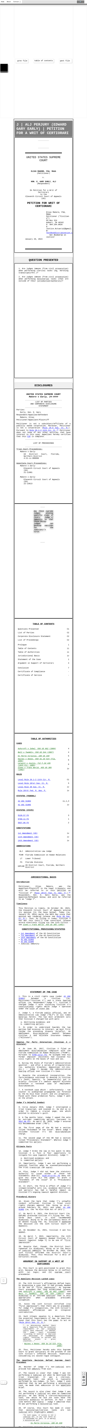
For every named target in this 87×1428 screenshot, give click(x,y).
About (9, 2)
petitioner (33, 1336)
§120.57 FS (23, 815)
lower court (36, 1332)
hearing (67, 1001)
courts (26, 1330)
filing (43, 919)
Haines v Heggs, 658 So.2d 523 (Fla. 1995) (43, 1345)
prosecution (61, 269)
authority (56, 281)
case (37, 434)
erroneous (54, 1220)
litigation (24, 1300)
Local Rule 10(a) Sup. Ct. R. (33, 783)
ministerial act (32, 1420)
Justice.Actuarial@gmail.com (61, 229)
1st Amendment (28, 934)
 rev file (21, 61)
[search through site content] (49, 1)
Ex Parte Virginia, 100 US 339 (33, 756)
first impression (46, 1288)
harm (38, 1201)
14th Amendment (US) (28, 841)
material (23, 1017)
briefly (60, 1031)
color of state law (39, 1009)
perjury (40, 1024)
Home (2, 2)
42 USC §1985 (24, 805)
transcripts (25, 273)
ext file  (65, 61)
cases (34, 1415)
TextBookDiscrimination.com (60, 233)
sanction (50, 1296)
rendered (37, 916)
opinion (27, 912)
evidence (40, 1022)
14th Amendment (28, 938)
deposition (54, 1067)
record (31, 1373)
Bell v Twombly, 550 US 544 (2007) (36, 752)
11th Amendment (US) (28, 837)
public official (52, 1013)
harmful (53, 1190)
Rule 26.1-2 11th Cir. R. (43, 430)
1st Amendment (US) (27, 833)
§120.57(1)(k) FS (51, 1176)
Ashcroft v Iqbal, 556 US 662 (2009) (37, 749)
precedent (31, 1290)
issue (39, 1174)
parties (22, 1029)
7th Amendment (28, 936)
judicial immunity (31, 1251)
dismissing (27, 1285)
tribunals (60, 888)
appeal (22, 1232)
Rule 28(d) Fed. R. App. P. (32, 791)
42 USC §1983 (24, 801)
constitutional (26, 1007)
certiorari (40, 1352)
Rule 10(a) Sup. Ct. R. (32, 1323)
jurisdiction (43, 281)
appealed (66, 1222)
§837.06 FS (23, 823)
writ (21, 1270)
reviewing (51, 1329)
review (22, 1031)
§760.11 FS (23, 819)
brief (21, 1387)
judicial (23, 1165)
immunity (38, 519)
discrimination (40, 1033)
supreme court (62, 1272)
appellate (65, 1385)
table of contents (43, 61)
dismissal (23, 1220)
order (30, 1027)
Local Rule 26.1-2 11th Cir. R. (34, 780)
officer (22, 1003)
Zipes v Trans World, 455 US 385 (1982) (43, 925)
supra (48, 1168)
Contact (15, 2)
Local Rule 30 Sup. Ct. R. (31, 787)
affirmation (50, 1283)
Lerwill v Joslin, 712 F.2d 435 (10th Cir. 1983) (34, 764)
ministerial (43, 279)
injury (37, 1339)
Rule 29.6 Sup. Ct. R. (55, 428)
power (52, 1178)
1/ (58, 430)
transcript (30, 1109)
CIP (29, 437)
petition (61, 891)
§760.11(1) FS (39, 1055)
